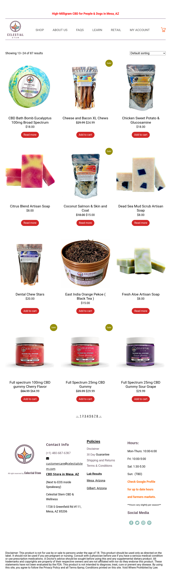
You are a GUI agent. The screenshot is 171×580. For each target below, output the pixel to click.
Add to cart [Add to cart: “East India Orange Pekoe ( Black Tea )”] (85, 311)
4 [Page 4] (88, 416)
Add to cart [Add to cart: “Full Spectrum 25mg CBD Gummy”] (85, 399)
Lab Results (94, 474)
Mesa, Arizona (96, 481)
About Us (60, 30)
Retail (116, 30)
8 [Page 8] (97, 416)
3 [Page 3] (85, 416)
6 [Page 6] (92, 416)
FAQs (80, 30)
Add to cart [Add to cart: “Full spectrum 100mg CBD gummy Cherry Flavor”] (30, 399)
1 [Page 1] (80, 416)
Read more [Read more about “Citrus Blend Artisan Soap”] (30, 222)
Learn (97, 30)
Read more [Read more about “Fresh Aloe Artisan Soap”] (140, 311)
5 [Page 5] (90, 416)
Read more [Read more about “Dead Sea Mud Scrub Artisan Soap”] (140, 222)
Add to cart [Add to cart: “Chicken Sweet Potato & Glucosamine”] (140, 134)
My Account (140, 30)
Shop (40, 30)
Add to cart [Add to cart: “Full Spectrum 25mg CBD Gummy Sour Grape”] (140, 399)
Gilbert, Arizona (97, 488)
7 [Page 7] (95, 416)
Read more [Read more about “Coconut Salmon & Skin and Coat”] (85, 222)
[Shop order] (148, 53)
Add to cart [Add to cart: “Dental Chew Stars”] (30, 311)
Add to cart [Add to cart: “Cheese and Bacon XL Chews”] (85, 134)
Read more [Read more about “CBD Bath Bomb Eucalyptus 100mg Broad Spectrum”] (30, 134)
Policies (93, 442)
